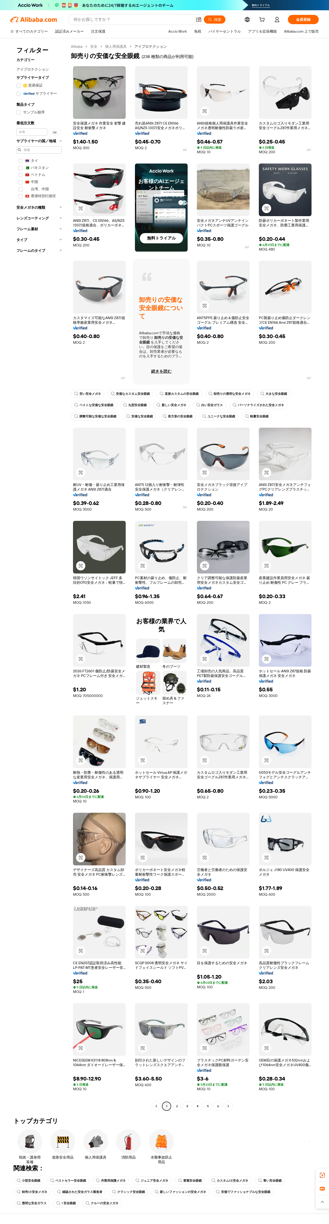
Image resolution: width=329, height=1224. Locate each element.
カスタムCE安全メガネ (230, 1181)
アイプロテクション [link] (150, 46)
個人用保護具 (116, 46)
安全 (93, 46)
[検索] (214, 19)
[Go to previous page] (156, 1106)
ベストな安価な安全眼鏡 (93, 405)
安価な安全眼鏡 (139, 416)
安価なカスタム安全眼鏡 (130, 394)
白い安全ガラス (209, 405)
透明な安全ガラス (32, 1203)
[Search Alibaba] (132, 19)
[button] (199, 19)
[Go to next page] (228, 1106)
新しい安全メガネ (171, 405)
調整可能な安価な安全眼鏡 (95, 416)
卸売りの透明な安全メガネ (229, 394)
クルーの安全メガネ (102, 1203)
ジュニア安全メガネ (151, 1181)
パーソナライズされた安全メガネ (258, 405)
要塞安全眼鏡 (190, 1181)
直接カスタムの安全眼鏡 (179, 394)
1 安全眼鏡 (66, 1203)
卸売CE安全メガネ (32, 1192)
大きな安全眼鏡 (273, 394)
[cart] (263, 20)
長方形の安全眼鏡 (178, 416)
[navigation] (39, 577)
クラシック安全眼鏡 (128, 1192)
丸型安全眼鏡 (135, 405)
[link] (322, 1175)
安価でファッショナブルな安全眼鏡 (243, 1192)
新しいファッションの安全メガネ (180, 1192)
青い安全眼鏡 (270, 1181)
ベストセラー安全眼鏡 (68, 1181)
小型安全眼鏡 (28, 1181)
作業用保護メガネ (111, 1181)
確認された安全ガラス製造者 (79, 1192)
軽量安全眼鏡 (257, 416)
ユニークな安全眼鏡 (218, 416)
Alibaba (77, 46)
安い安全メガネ (87, 394)
